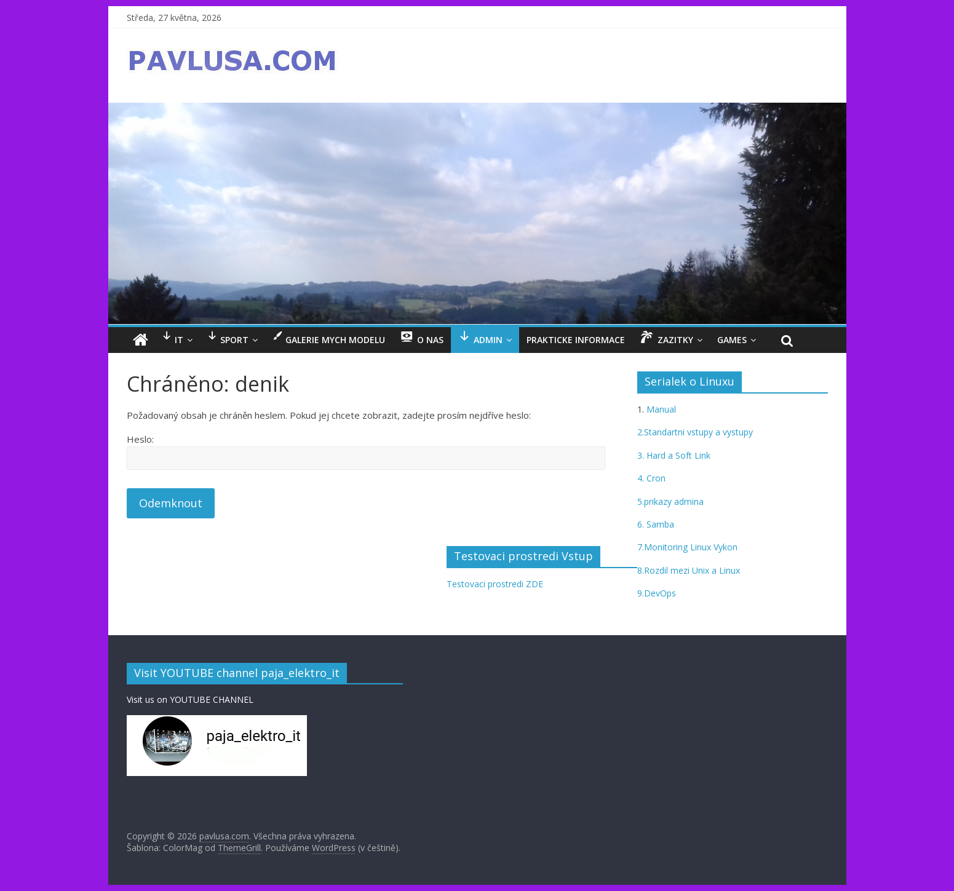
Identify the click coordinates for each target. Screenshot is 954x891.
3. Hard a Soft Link (673, 455)
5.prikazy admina (670, 501)
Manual (660, 409)
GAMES (732, 340)
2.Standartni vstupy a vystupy (695, 432)
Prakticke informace (576, 340)
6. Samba (655, 524)
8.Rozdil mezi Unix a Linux (688, 570)
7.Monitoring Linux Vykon (687, 547)
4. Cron (651, 478)
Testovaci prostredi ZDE (495, 584)
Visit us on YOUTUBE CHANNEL (190, 699)
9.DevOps (656, 593)
